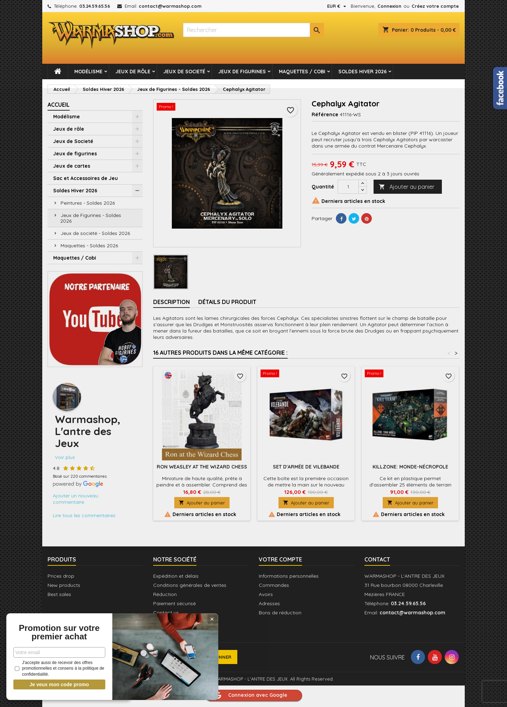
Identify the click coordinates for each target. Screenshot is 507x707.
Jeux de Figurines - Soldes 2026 (90, 218)
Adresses (269, 603)
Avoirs (266, 594)
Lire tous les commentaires (84, 515)
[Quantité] (348, 187)
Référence (325, 114)
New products (64, 585)
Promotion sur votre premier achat (53, 628)
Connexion (389, 6)
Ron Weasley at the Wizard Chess (202, 467)
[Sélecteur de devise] (337, 6)
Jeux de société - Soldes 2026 (95, 233)
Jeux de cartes (71, 166)
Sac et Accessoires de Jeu (85, 178)
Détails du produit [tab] (227, 301)
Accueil (59, 104)
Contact (377, 559)
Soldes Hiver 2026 (362, 71)
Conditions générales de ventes (189, 585)
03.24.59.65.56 (94, 6)
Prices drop (61, 576)
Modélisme (88, 71)
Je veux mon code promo (53, 684)
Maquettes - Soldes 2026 (89, 245)
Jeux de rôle (132, 71)
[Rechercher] (253, 30)
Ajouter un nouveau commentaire (75, 498)
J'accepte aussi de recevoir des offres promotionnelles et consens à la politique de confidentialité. (52, 668)
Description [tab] (171, 301)
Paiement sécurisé (174, 603)
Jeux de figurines (242, 71)
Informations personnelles (289, 576)
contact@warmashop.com (170, 6)
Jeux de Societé (184, 71)
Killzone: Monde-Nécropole (410, 467)
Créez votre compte (435, 6)
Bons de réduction (280, 612)
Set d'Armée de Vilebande (306, 467)
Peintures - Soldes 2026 (88, 203)
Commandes (274, 585)
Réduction (165, 594)
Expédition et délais (176, 576)
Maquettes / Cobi (302, 71)
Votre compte (280, 559)
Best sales (59, 594)
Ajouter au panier (406, 187)
